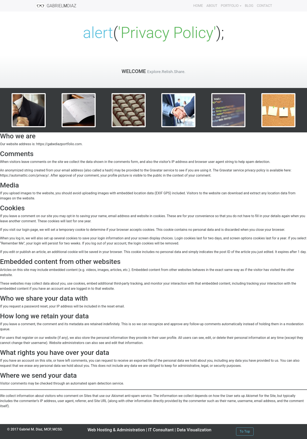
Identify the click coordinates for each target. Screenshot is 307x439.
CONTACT (264, 6)
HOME (198, 6)
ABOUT (211, 6)
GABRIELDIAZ (55, 6)
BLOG (249, 6)
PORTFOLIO (230, 6)
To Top (245, 431)
